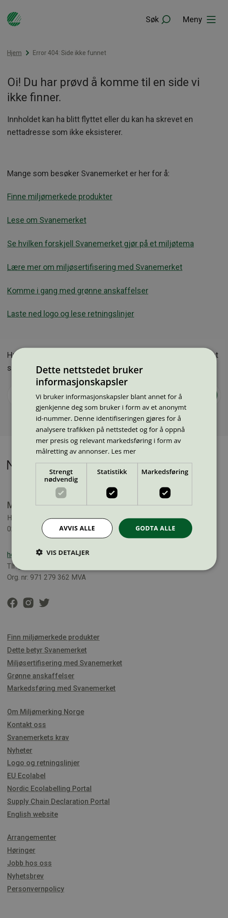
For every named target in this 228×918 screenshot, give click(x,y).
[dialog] (114, 459)
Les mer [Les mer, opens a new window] (123, 451)
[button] (62, 552)
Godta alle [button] (155, 528)
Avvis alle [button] (77, 528)
